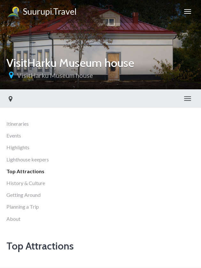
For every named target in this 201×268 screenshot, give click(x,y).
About (13, 219)
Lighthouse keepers (27, 159)
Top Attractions (25, 171)
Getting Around (23, 195)
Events (13, 135)
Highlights (17, 147)
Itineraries (17, 124)
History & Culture (25, 183)
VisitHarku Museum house (55, 75)
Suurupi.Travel (41, 12)
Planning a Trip (22, 207)
